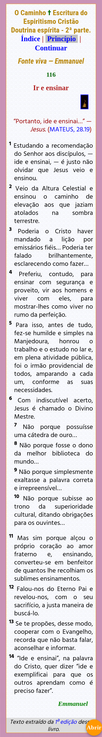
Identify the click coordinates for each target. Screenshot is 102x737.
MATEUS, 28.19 (70, 129)
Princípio (61, 39)
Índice (30, 39)
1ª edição (65, 721)
